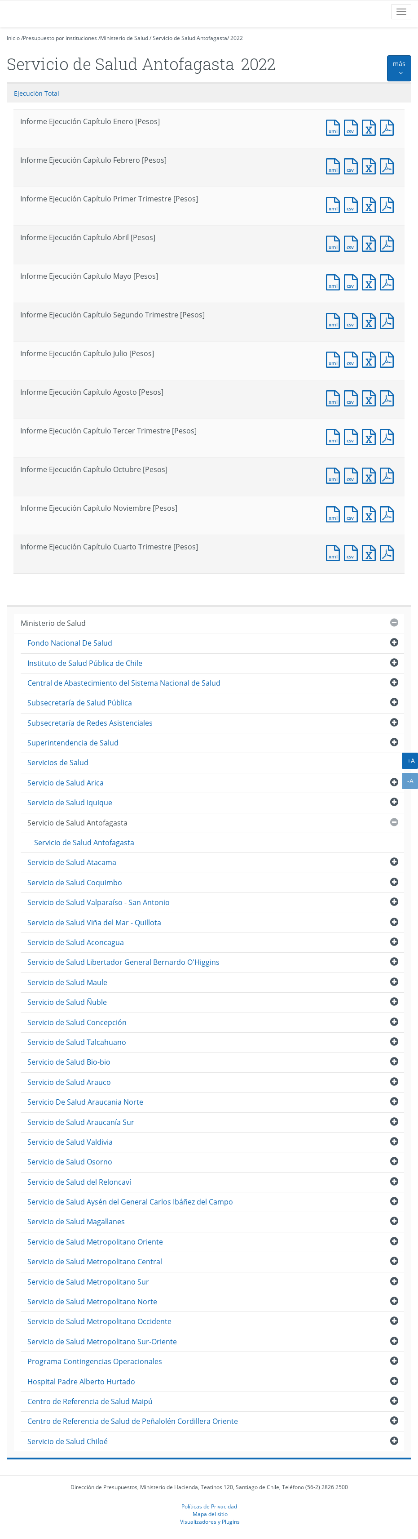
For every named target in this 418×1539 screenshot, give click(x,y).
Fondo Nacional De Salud (69, 643)
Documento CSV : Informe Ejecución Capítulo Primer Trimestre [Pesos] (353, 204)
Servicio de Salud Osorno (69, 1162)
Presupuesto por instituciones (60, 38)
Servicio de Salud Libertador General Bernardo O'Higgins (123, 962)
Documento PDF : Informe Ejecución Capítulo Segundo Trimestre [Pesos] (389, 320)
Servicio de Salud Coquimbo (74, 883)
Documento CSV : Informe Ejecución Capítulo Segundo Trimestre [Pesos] (353, 320)
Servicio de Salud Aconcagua (75, 942)
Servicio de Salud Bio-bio (68, 1062)
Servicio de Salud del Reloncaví (79, 1182)
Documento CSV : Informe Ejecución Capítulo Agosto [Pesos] (353, 397)
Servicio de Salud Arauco (69, 1082)
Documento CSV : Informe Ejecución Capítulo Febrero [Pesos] (353, 165)
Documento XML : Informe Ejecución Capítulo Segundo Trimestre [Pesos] (335, 320)
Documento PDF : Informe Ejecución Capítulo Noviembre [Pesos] (389, 513)
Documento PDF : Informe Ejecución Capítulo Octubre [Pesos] (389, 474)
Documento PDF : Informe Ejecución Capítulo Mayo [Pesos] (389, 281)
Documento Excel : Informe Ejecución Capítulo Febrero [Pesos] (371, 165)
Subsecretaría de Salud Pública (79, 703)
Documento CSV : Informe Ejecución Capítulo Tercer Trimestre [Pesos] (353, 436)
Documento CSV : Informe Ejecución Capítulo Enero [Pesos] (353, 126)
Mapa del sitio (210, 1513)
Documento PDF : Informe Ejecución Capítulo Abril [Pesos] (389, 242)
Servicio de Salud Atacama (71, 862)
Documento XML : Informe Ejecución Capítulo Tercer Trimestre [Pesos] (335, 436)
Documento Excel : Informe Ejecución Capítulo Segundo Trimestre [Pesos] (371, 320)
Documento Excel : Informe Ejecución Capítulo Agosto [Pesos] (371, 397)
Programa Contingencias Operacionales (94, 1361)
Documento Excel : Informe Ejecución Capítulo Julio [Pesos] (371, 358)
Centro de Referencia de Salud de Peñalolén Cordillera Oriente (132, 1421)
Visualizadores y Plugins (210, 1521)
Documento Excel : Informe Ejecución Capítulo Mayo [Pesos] (371, 281)
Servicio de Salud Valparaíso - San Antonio (98, 902)
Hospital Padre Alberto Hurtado (81, 1382)
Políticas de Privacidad (209, 1506)
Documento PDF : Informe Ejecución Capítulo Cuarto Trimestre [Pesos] (389, 552)
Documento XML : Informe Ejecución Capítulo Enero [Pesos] (335, 126)
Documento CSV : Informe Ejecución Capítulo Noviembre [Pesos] (353, 513)
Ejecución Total (36, 93)
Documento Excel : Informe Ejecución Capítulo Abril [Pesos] (371, 242)
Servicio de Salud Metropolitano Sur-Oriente (102, 1342)
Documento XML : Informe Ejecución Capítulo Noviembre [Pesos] (335, 513)
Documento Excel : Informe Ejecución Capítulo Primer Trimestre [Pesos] (371, 204)
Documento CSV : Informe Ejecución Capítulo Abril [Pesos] (353, 242)
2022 (236, 38)
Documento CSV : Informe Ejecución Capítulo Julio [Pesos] (353, 358)
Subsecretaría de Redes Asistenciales (90, 723)
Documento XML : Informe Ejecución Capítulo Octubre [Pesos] (335, 474)
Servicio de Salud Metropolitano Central (94, 1262)
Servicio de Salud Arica (65, 783)
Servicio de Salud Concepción (77, 1022)
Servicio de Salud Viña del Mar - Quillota (94, 923)
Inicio (13, 38)
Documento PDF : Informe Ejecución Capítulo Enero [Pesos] (389, 126)
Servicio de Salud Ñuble (67, 1002)
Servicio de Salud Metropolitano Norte (92, 1302)
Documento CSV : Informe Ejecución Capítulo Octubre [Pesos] (353, 474)
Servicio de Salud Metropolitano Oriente (95, 1242)
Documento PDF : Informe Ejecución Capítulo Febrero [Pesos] (389, 165)
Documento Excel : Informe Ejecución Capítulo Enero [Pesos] (371, 126)
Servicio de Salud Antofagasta (190, 38)
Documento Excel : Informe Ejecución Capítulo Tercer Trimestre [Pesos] (371, 436)
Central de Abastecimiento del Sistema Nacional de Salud (123, 683)
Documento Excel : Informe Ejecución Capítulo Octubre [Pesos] (371, 474)
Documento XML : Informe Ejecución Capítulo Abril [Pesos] (335, 242)
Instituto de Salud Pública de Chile (84, 663)
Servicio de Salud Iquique (69, 802)
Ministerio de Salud (124, 38)
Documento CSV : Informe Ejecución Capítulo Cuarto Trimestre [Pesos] (353, 552)
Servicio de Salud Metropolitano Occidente (99, 1321)
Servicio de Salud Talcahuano (76, 1042)
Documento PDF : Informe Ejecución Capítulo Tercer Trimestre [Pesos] (389, 436)
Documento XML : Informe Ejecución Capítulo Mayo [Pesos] (335, 281)
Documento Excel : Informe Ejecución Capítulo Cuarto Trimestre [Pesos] (371, 552)
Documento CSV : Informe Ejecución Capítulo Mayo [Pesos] (353, 281)
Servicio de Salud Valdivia (70, 1142)
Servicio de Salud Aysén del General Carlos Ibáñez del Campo (130, 1202)
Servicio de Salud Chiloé (67, 1441)
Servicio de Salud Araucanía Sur (80, 1122)
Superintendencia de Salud (73, 743)
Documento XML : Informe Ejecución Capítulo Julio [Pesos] (335, 358)
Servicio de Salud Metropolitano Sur (88, 1282)
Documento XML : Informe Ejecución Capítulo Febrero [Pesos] (335, 165)
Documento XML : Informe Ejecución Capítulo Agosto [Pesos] (335, 397)
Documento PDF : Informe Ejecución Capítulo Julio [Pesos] (389, 358)
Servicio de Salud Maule (67, 982)
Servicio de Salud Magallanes (76, 1222)
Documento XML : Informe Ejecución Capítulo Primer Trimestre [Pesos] (335, 204)
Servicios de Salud (57, 762)
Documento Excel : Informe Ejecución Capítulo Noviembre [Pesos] (371, 513)
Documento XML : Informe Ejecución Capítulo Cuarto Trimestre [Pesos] (335, 552)
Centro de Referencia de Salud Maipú (90, 1401)
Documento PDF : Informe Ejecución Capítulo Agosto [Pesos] (389, 397)
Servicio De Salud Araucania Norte (85, 1102)
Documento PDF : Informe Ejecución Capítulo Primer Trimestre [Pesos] (389, 204)
